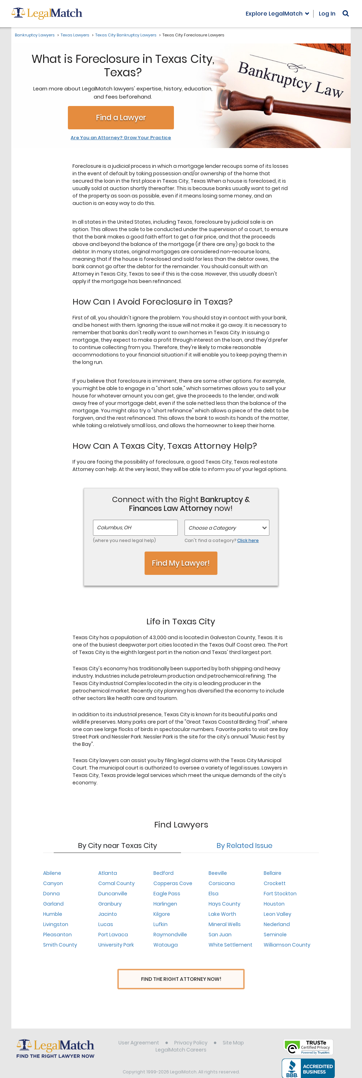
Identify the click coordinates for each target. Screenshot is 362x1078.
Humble (52, 914)
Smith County (60, 944)
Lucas (105, 924)
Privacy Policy (191, 1029)
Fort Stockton (280, 893)
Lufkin (160, 924)
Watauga (165, 944)
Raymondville (170, 934)
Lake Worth (222, 914)
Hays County (224, 903)
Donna (51, 893)
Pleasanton (57, 934)
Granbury (110, 903)
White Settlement (230, 944)
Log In (327, 14)
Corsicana (222, 883)
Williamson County (287, 944)
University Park (116, 944)
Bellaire (272, 873)
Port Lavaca (113, 934)
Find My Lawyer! (181, 563)
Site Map (233, 1029)
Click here (248, 540)
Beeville (218, 873)
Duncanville (112, 893)
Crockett (275, 883)
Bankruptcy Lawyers (34, 35)
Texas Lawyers (75, 35)
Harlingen (165, 903)
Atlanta (107, 873)
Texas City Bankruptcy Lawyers (125, 35)
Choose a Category (212, 527)
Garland (53, 903)
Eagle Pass (166, 893)
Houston (274, 903)
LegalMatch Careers (181, 1036)
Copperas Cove (172, 883)
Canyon (53, 883)
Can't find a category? (222, 540)
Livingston (55, 924)
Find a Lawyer (121, 117)
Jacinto (107, 914)
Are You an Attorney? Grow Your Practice (121, 138)
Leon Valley (277, 914)
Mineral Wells (225, 924)
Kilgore (161, 914)
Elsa (213, 893)
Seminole (275, 934)
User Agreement (138, 1029)
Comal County (116, 883)
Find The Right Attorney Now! (181, 979)
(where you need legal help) (124, 540)
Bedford (163, 873)
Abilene (52, 873)
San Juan (220, 934)
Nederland (277, 924)
